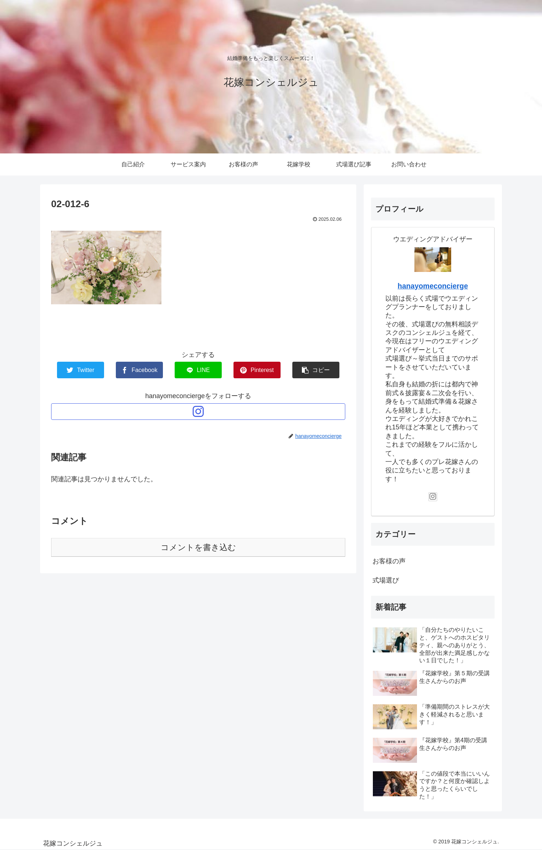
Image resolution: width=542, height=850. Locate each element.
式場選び (385, 580)
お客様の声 (389, 561)
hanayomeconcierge (432, 286)
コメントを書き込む (198, 547)
